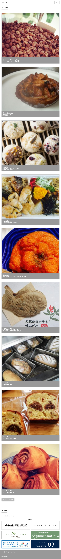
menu (57, 2)
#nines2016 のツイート (8, 516)
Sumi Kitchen (10, 221)
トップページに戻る (8, 499)
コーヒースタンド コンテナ (11, 60)
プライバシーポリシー (10, 552)
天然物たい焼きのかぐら (12, 330)
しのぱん (12, 168)
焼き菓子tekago (8, 114)
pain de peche (9, 491)
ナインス (11, 556)
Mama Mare (14, 275)
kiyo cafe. (10, 437)
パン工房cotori (7, 384)
